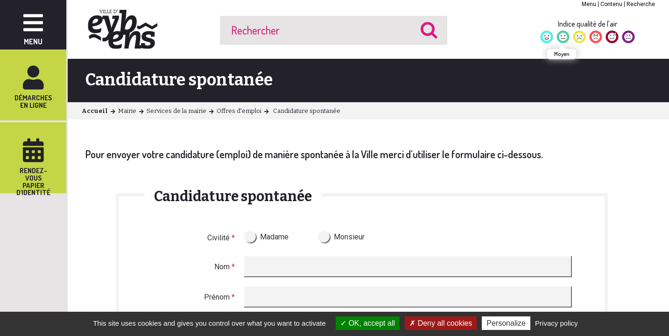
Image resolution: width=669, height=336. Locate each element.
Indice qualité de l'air (587, 23)
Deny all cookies (440, 323)
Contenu (611, 4)
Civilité (221, 237)
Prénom (219, 297)
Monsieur (349, 236)
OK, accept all (367, 323)
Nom (224, 266)
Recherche (641, 4)
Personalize (506, 323)
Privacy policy (556, 323)
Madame (274, 236)
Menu (589, 4)
